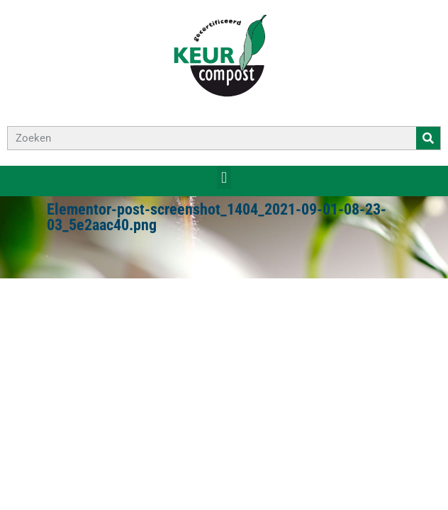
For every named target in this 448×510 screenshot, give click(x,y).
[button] (223, 177)
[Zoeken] (428, 138)
